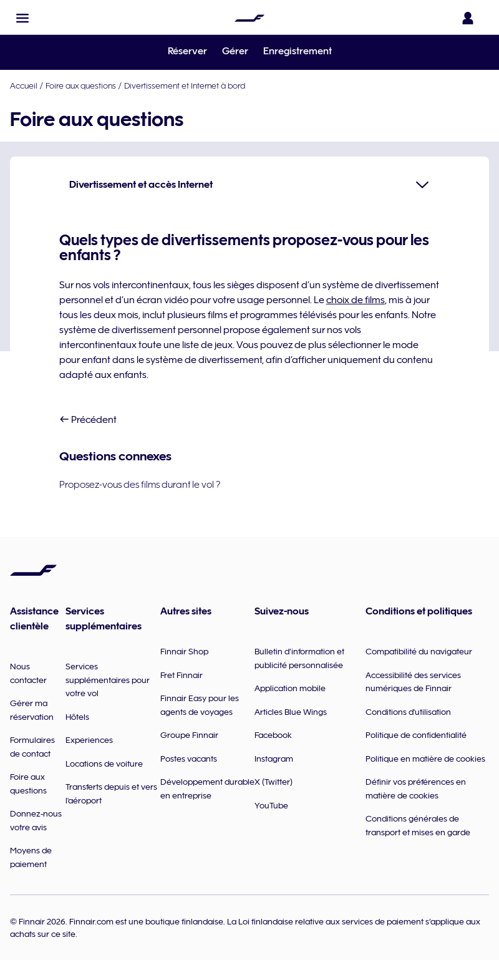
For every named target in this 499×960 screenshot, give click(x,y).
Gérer (235, 51)
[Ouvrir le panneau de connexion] (470, 18)
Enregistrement (297, 51)
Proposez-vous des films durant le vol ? (139, 484)
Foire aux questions (81, 85)
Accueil (23, 85)
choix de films (355, 300)
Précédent (88, 419)
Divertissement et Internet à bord (184, 85)
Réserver (187, 51)
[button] (22, 18)
